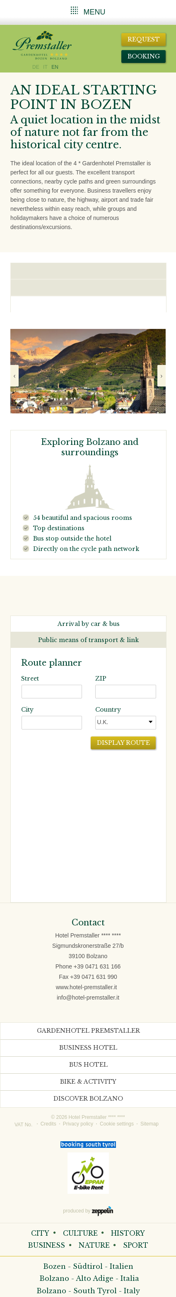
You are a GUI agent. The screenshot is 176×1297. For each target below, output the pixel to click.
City (27, 709)
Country (108, 709)
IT (45, 67)
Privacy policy (78, 1124)
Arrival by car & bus (89, 624)
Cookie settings (117, 1124)
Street (30, 678)
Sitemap (149, 1124)
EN (54, 67)
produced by (88, 1211)
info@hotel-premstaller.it (88, 997)
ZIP (100, 678)
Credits (48, 1124)
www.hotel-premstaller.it (86, 987)
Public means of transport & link (88, 640)
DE (35, 67)
